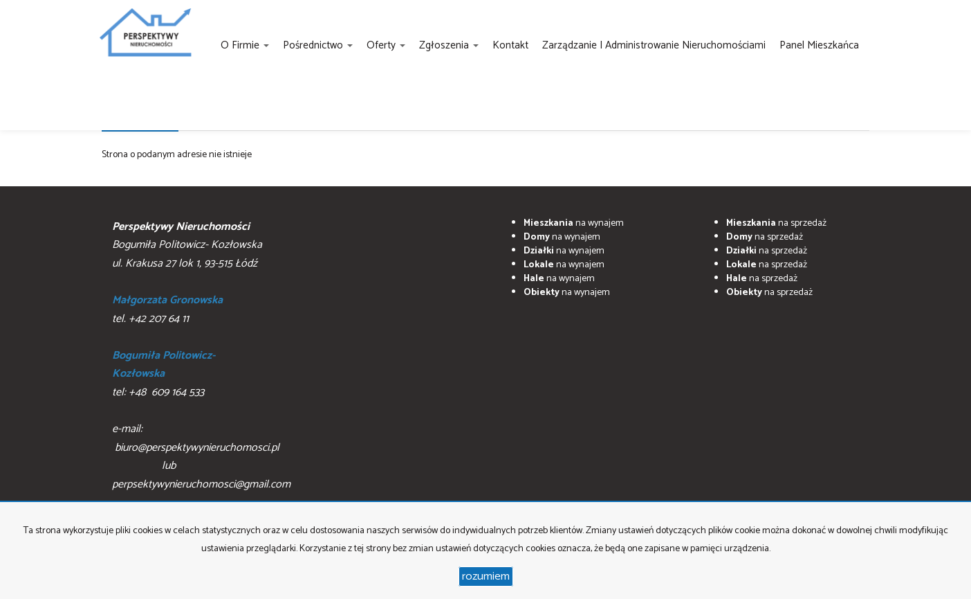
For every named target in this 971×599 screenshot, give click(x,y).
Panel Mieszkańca (819, 45)
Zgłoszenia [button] (449, 45)
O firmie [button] (245, 45)
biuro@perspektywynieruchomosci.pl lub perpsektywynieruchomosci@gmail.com (201, 466)
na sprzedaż (776, 223)
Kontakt (510, 45)
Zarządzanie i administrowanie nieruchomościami (654, 45)
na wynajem (574, 223)
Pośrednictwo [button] (318, 45)
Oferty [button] (386, 45)
